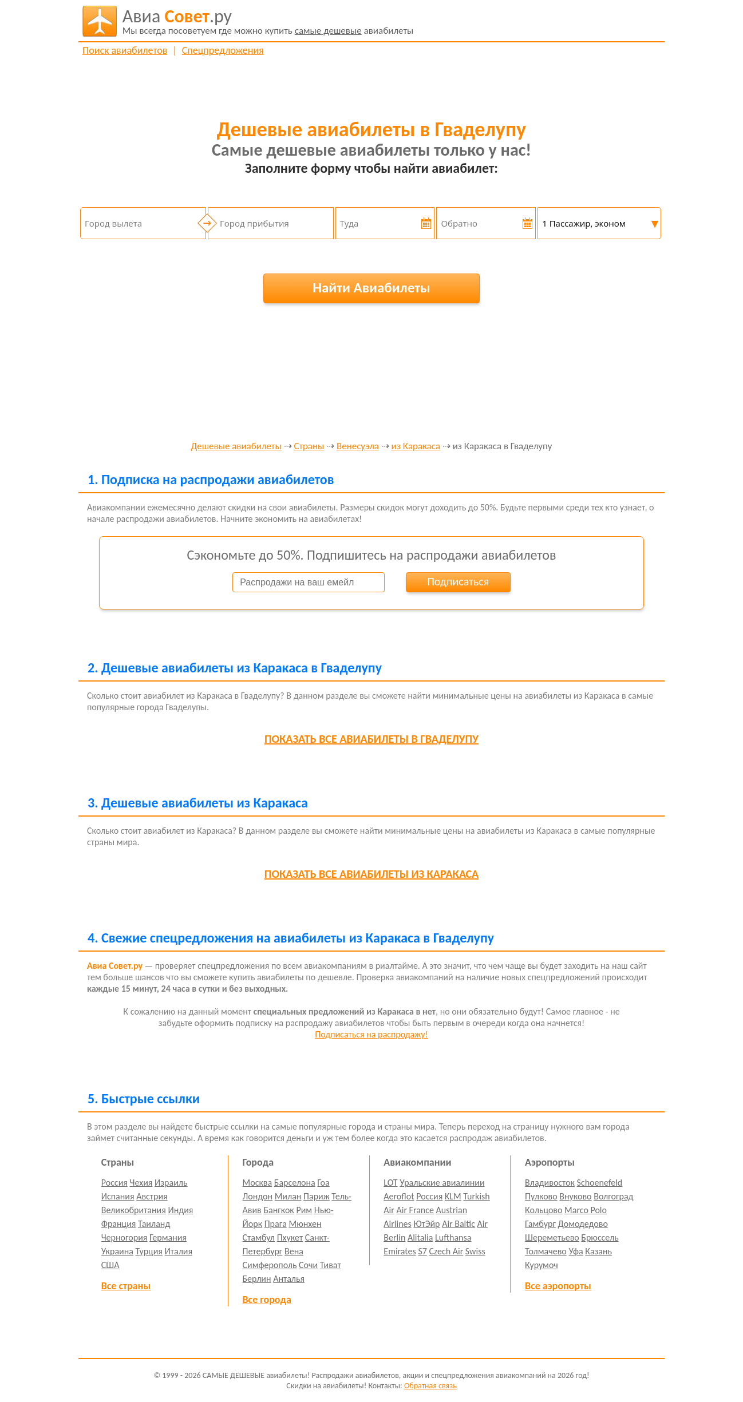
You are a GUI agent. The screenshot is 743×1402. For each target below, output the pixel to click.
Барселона (294, 1182)
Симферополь (270, 1265)
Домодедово (583, 1223)
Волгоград (613, 1196)
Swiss (475, 1251)
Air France (415, 1210)
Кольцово (543, 1210)
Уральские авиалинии (442, 1182)
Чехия (141, 1182)
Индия (180, 1210)
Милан (288, 1196)
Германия (168, 1237)
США (110, 1265)
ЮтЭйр (426, 1223)
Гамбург (540, 1223)
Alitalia (420, 1237)
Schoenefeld (600, 1182)
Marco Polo (585, 1210)
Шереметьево (552, 1237)
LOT (390, 1182)
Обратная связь (430, 1386)
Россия (114, 1182)
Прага (275, 1223)
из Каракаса (416, 447)
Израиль (171, 1182)
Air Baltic (458, 1223)
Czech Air (446, 1251)
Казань (598, 1251)
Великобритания (133, 1210)
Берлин (257, 1278)
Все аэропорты (558, 1286)
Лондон (258, 1196)
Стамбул (259, 1237)
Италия (179, 1251)
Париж (316, 1196)
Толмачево (546, 1251)
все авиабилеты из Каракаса (371, 874)
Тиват (330, 1265)
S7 (422, 1251)
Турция (149, 1251)
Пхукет (290, 1237)
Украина (117, 1251)
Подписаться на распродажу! (371, 1034)
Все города (267, 1299)
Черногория (124, 1237)
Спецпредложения (223, 50)
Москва (257, 1182)
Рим (304, 1210)
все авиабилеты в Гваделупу (371, 738)
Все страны (126, 1286)
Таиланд (154, 1223)
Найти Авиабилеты (371, 287)
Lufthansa (453, 1237)
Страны (309, 447)
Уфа (575, 1251)
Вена (293, 1251)
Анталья (289, 1278)
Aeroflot (399, 1196)
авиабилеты (268, 21)
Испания (118, 1196)
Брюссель (599, 1237)
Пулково (541, 1196)
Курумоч (541, 1265)
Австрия (152, 1196)
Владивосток (550, 1182)
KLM (453, 1196)
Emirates (400, 1251)
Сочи (308, 1265)
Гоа (323, 1182)
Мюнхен (304, 1223)
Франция (118, 1223)
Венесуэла (358, 447)
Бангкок (278, 1210)
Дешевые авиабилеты (236, 447)
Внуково (575, 1196)
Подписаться (458, 581)
